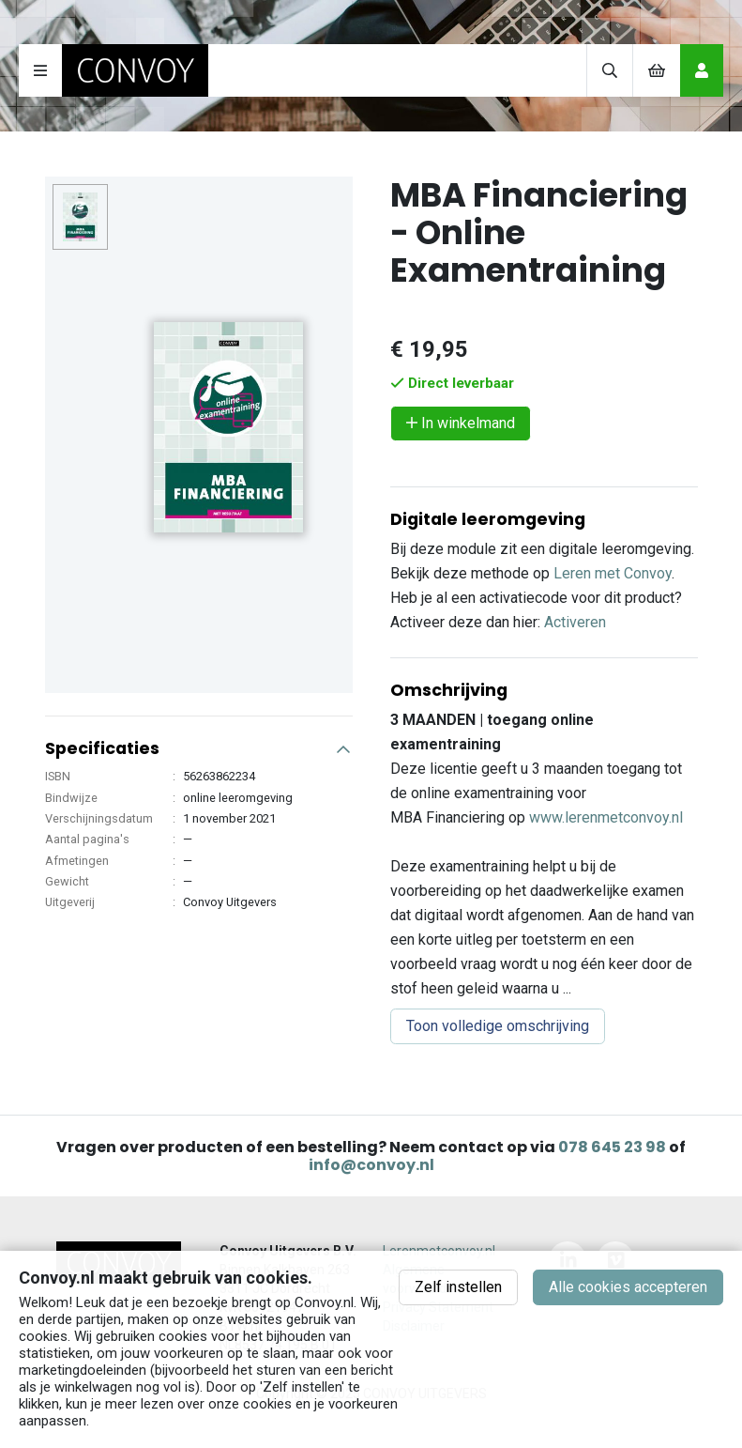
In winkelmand (460, 423)
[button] (199, 741)
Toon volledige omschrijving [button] (497, 1026)
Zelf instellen (458, 1287)
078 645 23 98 (612, 1147)
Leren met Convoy (612, 573)
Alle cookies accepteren (628, 1287)
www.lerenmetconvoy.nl (606, 817)
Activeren (575, 622)
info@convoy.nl (371, 1165)
